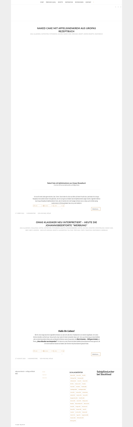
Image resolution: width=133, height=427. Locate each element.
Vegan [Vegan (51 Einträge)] (78, 415)
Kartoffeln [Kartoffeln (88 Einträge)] (81, 398)
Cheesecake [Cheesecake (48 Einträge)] (80, 378)
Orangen (75, 34)
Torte (83, 230)
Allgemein (37, 34)
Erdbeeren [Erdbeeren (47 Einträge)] (77, 383)
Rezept (81, 34)
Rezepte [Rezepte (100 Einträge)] (78, 409)
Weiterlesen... (95, 209)
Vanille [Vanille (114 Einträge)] (72, 415)
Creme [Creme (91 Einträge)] (79, 381)
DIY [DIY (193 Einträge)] (71, 383)
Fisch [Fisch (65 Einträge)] (84, 383)
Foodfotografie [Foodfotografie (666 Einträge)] (82, 389)
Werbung (104, 230)
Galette (63, 228)
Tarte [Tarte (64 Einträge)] (72, 412)
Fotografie (53, 34)
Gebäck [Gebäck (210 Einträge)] (72, 395)
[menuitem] (42, 2)
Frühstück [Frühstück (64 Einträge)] (85, 392)
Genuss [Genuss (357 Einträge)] (85, 395)
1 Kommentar (30, 213)
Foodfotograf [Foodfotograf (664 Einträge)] (73, 389)
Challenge (34, 228)
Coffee (41, 228)
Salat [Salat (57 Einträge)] (84, 409)
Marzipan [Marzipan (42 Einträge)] (85, 400)
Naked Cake (67, 34)
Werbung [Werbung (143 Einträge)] (73, 420)
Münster (92, 228)
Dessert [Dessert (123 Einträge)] (85, 381)
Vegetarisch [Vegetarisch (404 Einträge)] (85, 415)
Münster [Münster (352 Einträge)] (86, 403)
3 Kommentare (33, 358)
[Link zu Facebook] (115, 7)
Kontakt (43, 372)
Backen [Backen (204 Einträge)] (72, 375)
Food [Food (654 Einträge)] (78, 386)
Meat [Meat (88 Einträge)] (72, 403)
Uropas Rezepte (89, 34)
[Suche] (93, 2)
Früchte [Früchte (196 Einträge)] (78, 392)
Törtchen (77, 230)
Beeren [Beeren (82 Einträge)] (79, 375)
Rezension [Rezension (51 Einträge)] (84, 406)
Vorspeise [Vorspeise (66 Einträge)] (72, 417)
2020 (21, 228)
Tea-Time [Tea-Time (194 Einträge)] (78, 412)
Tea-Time (70, 230)
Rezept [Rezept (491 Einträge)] (72, 409)
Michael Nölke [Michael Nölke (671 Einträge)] (78, 403)
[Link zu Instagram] (118, 7)
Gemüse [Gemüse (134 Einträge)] (79, 395)
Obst (26, 230)
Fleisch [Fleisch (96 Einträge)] (72, 386)
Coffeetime (45, 34)
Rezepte (55, 230)
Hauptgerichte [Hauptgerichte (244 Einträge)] (73, 398)
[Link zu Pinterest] (121, 7)
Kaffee (80, 228)
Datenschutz (44, 378)
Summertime (62, 230)
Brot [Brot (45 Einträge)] (83, 375)
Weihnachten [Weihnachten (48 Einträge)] (80, 417)
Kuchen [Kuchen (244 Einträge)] (72, 400)
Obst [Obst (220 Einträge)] (72, 406)
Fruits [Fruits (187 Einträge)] (72, 392)
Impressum (44, 374)
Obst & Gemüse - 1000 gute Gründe (40, 230)
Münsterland (99, 228)
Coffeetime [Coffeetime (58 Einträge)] (73, 381)
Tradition (88, 230)
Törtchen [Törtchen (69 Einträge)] (84, 412)
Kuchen (60, 34)
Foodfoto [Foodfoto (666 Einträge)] (83, 386)
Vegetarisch (99, 34)
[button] (37, 206)
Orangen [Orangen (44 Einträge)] (78, 406)
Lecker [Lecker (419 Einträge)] (79, 400)
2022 (31, 34)
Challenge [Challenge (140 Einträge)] (73, 378)
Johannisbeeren (71, 228)
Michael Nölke (46, 213)
